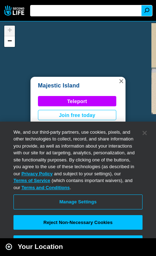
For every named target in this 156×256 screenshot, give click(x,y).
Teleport (77, 101)
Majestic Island (58, 85)
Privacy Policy (36, 173)
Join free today (77, 115)
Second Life (15, 10)
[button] (121, 81)
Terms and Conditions (45, 187)
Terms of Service (31, 180)
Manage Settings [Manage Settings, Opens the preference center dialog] (77, 201)
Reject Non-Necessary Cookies (77, 222)
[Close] (144, 133)
